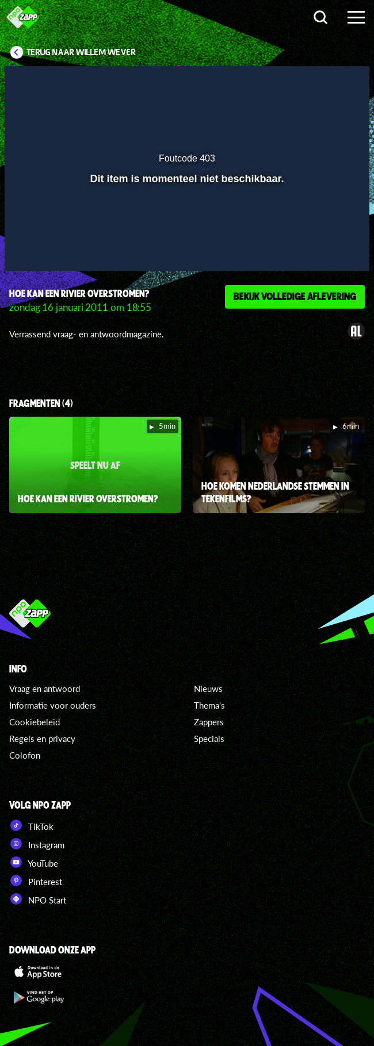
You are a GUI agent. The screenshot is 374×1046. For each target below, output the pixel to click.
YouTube (33, 862)
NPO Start (37, 899)
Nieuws (208, 688)
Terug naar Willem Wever (81, 52)
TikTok (31, 825)
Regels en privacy (42, 738)
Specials (209, 738)
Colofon (24, 755)
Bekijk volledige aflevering (295, 296)
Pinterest (35, 880)
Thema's (209, 705)
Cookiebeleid (34, 722)
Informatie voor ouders (52, 705)
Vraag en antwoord (44, 688)
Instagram (36, 844)
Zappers (209, 722)
